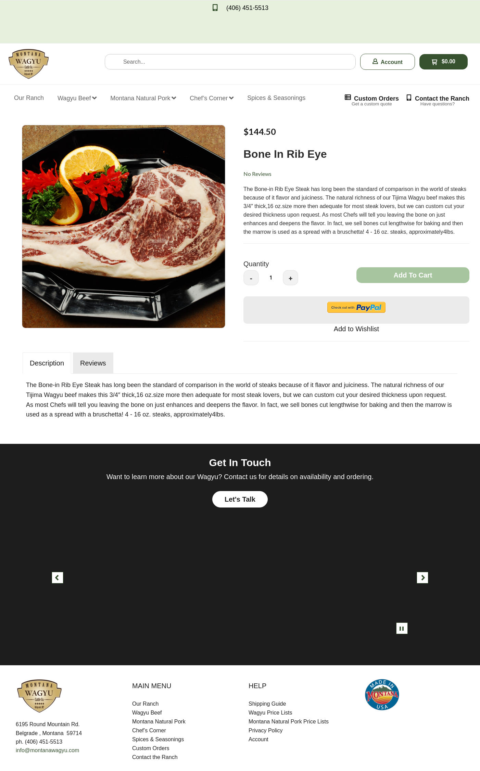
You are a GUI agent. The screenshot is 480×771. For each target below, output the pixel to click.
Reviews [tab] (93, 334)
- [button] (251, 249)
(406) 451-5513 (247, 7)
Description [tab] (47, 334)
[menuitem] (29, 64)
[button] (387, 33)
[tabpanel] (240, 369)
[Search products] (230, 32)
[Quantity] (271, 248)
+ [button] (291, 249)
